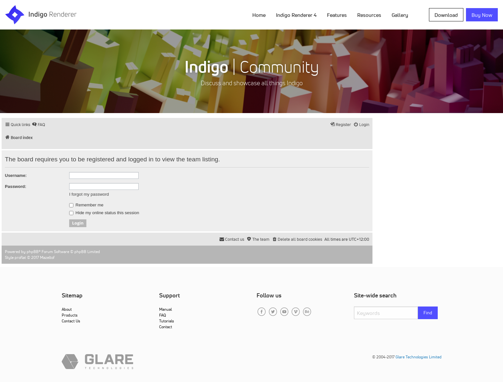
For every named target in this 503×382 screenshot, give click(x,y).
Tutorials (166, 321)
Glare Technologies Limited (419, 357)
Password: (15, 186)
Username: (16, 175)
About (67, 309)
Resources (369, 15)
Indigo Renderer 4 (296, 15)
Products (70, 315)
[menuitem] (38, 124)
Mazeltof (47, 257)
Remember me (86, 205)
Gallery (400, 15)
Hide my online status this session (104, 213)
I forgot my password (89, 194)
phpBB (33, 251)
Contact (165, 327)
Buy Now (482, 15)
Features (337, 15)
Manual (165, 309)
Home (259, 15)
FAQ (162, 315)
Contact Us (71, 321)
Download (446, 15)
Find (427, 313)
